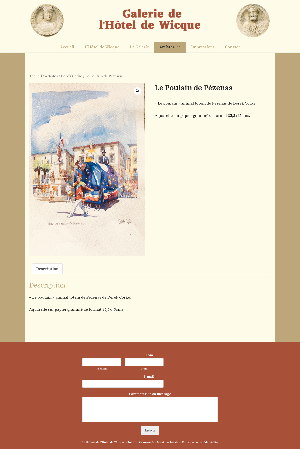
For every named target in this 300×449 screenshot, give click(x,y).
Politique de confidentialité (200, 442)
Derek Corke (71, 76)
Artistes (172, 47)
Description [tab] (47, 268)
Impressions (203, 47)
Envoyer (150, 431)
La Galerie (139, 47)
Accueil (67, 47)
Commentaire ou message (150, 394)
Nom (150, 355)
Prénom (101, 368)
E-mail (150, 377)
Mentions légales (168, 442)
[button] (137, 91)
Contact (232, 47)
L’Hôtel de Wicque (102, 47)
